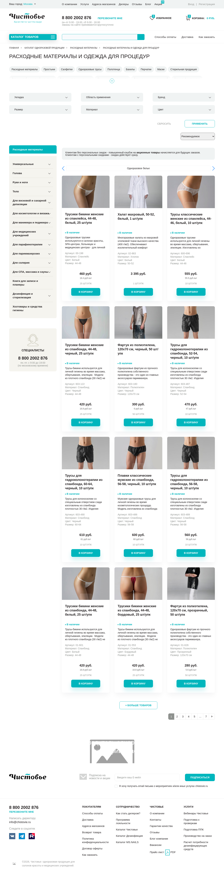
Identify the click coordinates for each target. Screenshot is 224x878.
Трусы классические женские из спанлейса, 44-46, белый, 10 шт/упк (191, 219)
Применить (199, 123)
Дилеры (124, 4)
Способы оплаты (165, 36)
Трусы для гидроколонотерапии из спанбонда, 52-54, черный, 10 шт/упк (189, 351)
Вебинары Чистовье (196, 813)
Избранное (161, 18)
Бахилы (130, 69)
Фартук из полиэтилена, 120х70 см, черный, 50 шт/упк (138, 349)
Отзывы (137, 4)
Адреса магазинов (104, 4)
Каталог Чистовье (127, 829)
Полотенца (113, 69)
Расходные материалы (25, 69)
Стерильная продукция (183, 69)
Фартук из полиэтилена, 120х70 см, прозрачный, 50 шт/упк (189, 610)
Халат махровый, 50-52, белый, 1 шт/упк (136, 216)
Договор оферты (92, 848)
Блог (148, 4)
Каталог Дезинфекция (129, 835)
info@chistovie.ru (20, 822)
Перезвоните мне (110, 18)
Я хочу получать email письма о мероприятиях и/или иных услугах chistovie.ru (163, 786)
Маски (161, 69)
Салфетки (66, 69)
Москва (27, 3)
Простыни (49, 69)
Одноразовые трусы (89, 69)
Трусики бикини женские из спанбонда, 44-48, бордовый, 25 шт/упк (137, 610)
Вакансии (155, 844)
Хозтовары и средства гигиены (27, 308)
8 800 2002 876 (76, 17)
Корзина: (200, 18)
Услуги (84, 4)
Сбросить (164, 123)
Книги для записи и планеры (25, 282)
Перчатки (146, 69)
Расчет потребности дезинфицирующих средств (196, 846)
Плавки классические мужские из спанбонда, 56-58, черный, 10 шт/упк (137, 480)
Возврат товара (91, 832)
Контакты (155, 819)
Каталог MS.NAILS (127, 842)
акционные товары (148, 152)
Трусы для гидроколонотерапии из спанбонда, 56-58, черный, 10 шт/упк (189, 482)
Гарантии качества (161, 825)
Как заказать (207, 36)
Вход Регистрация (201, 4)
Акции (158, 3)
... (200, 716)
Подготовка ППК (193, 829)
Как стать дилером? (128, 813)
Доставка (187, 36)
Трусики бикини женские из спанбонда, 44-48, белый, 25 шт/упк (84, 610)
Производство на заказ (198, 835)
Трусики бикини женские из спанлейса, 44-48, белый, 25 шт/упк (84, 218)
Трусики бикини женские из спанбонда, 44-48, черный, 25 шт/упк (84, 349)
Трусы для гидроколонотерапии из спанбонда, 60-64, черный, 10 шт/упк (84, 482)
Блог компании (159, 838)
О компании (69, 4)
